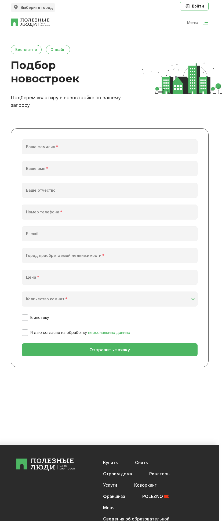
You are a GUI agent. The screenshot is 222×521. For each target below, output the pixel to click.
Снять (141, 462)
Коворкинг (145, 485)
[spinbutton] (110, 280)
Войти (194, 6)
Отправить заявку (109, 349)
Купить (110, 462)
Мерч (109, 507)
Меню (198, 22)
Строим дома (117, 473)
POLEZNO (155, 496)
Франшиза (114, 496)
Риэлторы (159, 473)
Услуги (110, 485)
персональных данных (109, 332)
